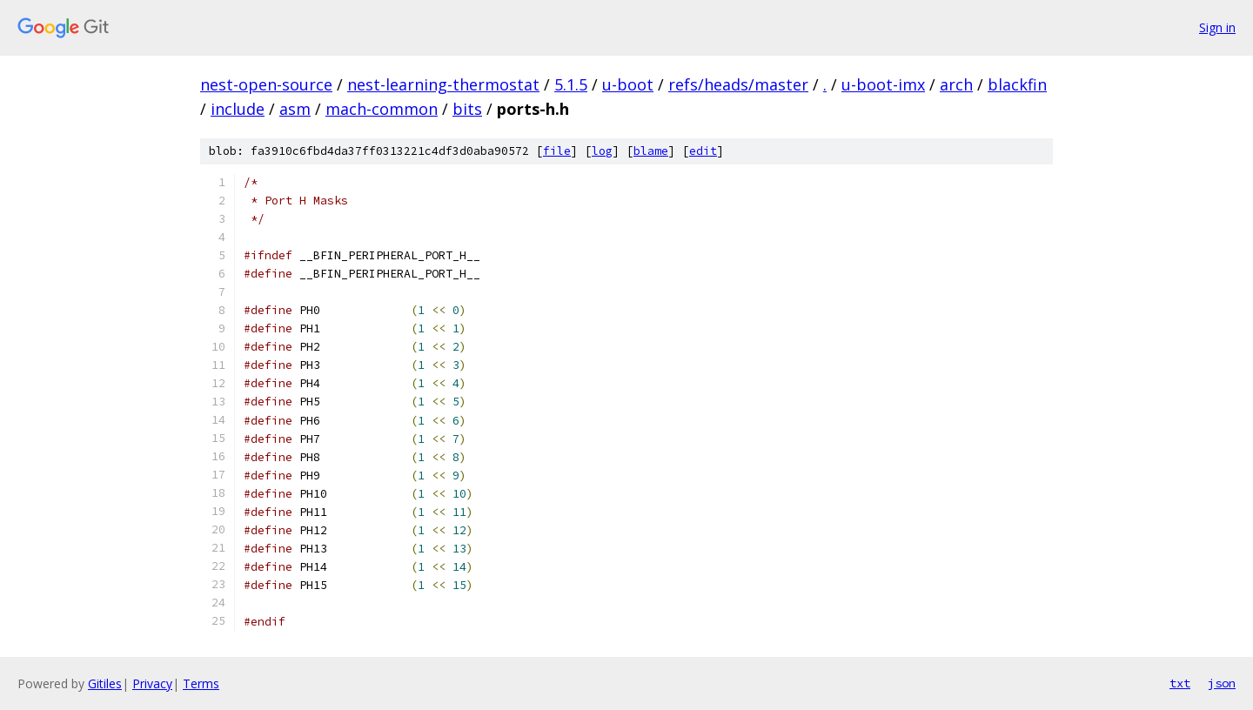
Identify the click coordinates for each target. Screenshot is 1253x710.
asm (295, 108)
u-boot (627, 84)
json (1222, 683)
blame (650, 151)
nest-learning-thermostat (443, 84)
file (557, 151)
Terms (201, 683)
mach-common (381, 108)
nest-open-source (266, 84)
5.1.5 (570, 84)
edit (703, 151)
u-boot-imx (883, 84)
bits (467, 108)
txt (1179, 683)
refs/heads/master (738, 84)
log (602, 151)
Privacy (152, 683)
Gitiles (105, 683)
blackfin (1017, 84)
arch (956, 84)
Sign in (1217, 27)
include (238, 108)
